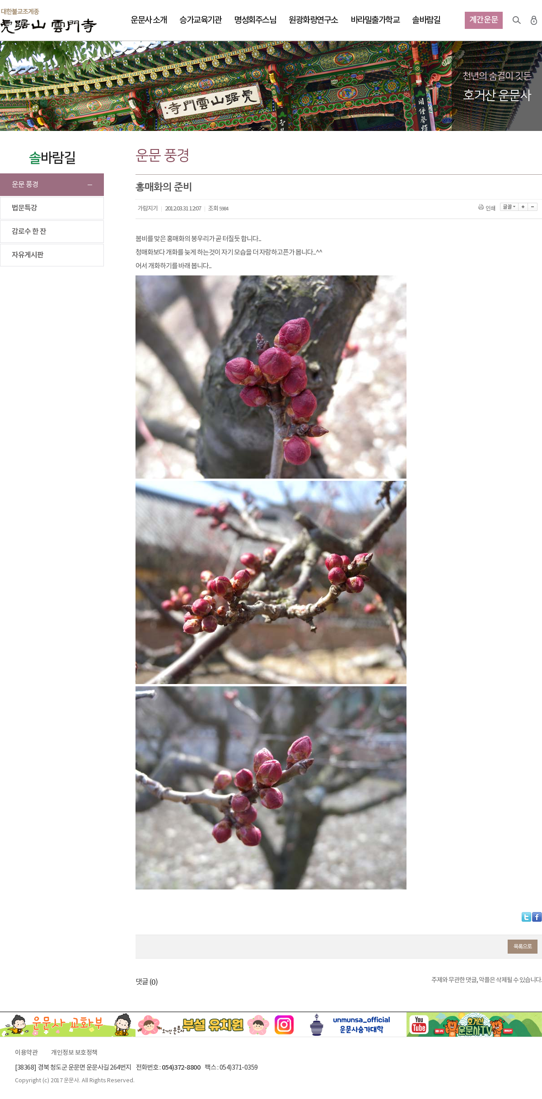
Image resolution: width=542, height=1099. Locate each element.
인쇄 (487, 208)
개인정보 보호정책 (74, 1053)
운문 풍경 (25, 185)
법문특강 (24, 208)
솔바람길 (426, 20)
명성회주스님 (255, 20)
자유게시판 (27, 255)
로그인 (534, 20)
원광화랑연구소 (313, 20)
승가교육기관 (200, 20)
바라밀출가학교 (375, 20)
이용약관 (26, 1053)
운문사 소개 (149, 20)
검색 (517, 20)
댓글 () (147, 982)
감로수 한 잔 (29, 232)
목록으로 (523, 946)
